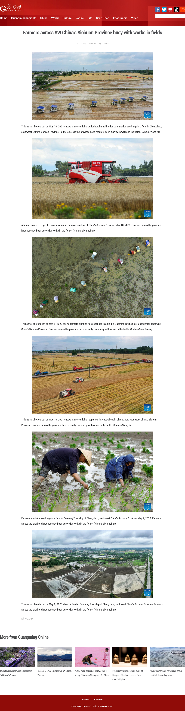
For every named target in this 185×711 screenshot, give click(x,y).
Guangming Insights (23, 18)
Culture (67, 18)
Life (90, 18)
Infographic (120, 18)
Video (134, 18)
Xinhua (105, 43)
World (55, 18)
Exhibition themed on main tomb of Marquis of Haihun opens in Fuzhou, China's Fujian (128, 675)
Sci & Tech (102, 18)
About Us (85, 699)
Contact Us (100, 699)
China (43, 18)
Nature (79, 18)
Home (3, 18)
